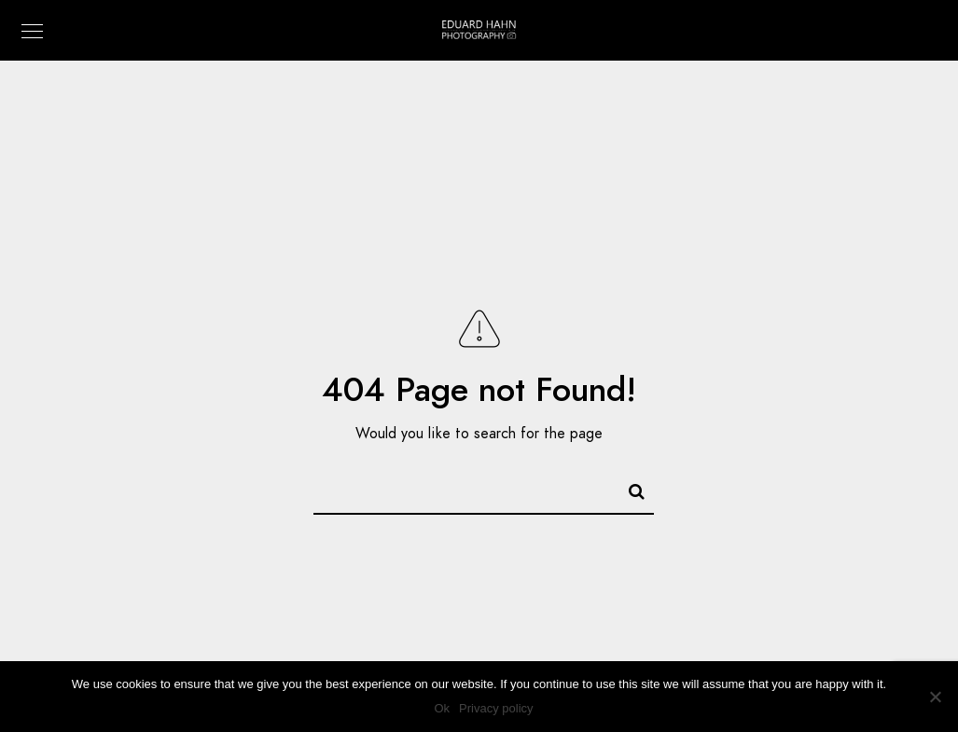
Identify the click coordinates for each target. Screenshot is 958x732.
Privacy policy (496, 708)
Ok (442, 708)
